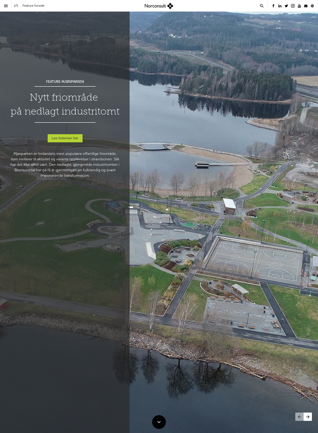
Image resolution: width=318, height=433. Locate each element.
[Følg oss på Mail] (306, 6)
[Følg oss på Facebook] (273, 6)
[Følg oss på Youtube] (299, 6)
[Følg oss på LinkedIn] (280, 6)
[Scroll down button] (159, 422)
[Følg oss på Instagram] (293, 6)
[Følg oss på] (312, 6)
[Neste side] (308, 417)
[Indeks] (6, 6)
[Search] (262, 6)
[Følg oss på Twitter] (286, 6)
